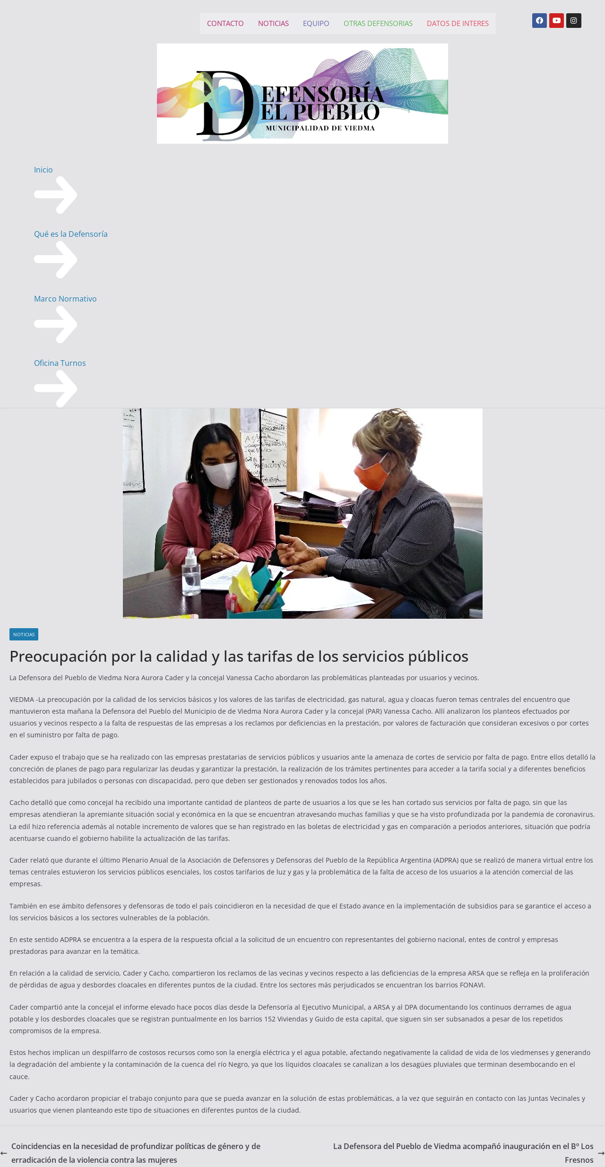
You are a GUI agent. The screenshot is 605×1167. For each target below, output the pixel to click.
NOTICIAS (273, 23)
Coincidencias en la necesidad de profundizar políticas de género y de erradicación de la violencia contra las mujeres (130, 1153)
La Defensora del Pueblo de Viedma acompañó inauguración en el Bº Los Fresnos (469, 1153)
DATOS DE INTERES (458, 23)
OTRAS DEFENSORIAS (378, 23)
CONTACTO (225, 23)
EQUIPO (316, 23)
